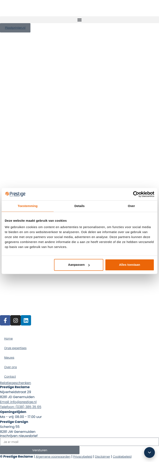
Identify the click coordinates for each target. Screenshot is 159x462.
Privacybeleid (82, 457)
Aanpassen (79, 264)
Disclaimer (102, 457)
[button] (79, 19)
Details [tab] (79, 206)
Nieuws (9, 357)
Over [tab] (131, 206)
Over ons (10, 367)
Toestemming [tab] (27, 206)
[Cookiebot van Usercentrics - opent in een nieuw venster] (136, 194)
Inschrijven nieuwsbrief (18, 436)
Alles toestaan (129, 264)
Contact (10, 377)
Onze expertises (15, 348)
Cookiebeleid (122, 457)
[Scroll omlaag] (149, 452)
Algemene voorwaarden (53, 457)
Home (8, 338)
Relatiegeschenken (15, 383)
